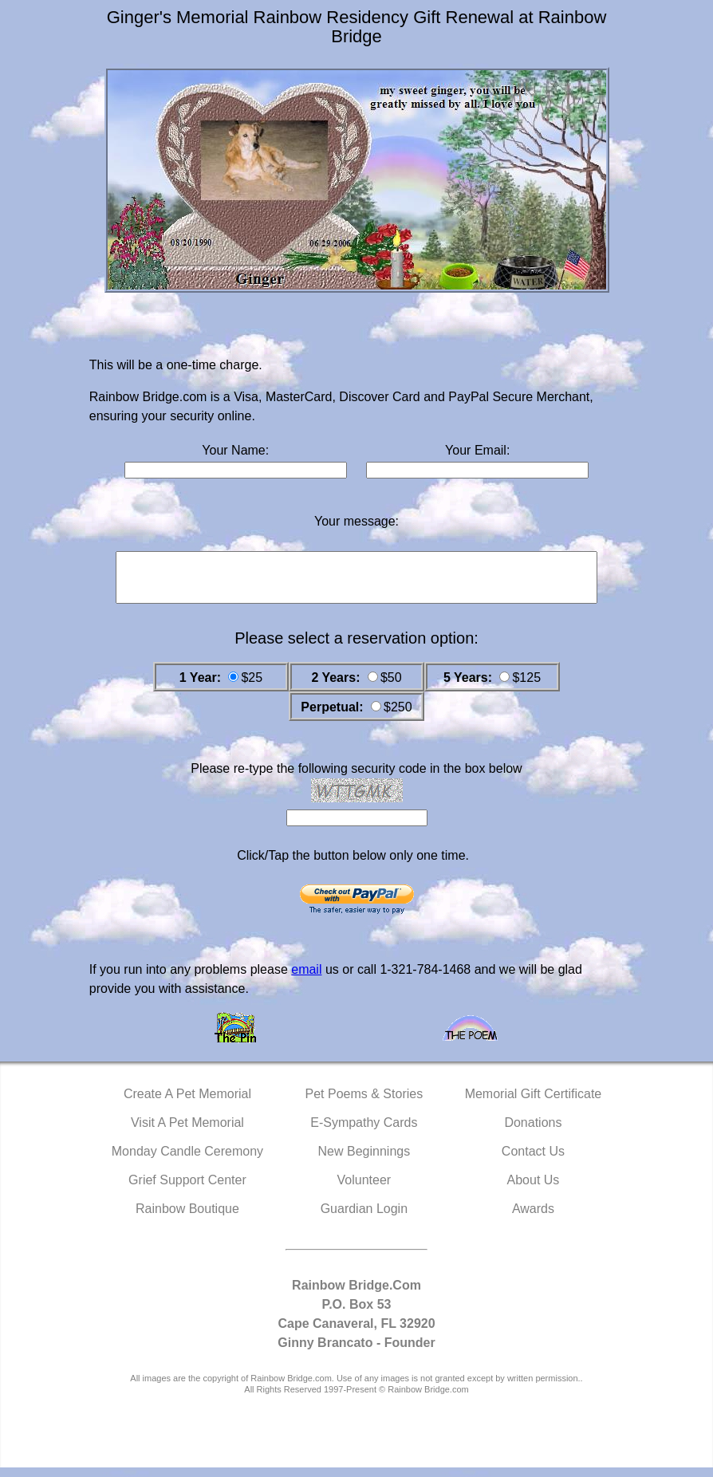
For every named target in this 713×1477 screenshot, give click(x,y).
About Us (533, 1189)
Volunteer (364, 1189)
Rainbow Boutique (187, 1218)
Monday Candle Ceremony (187, 1161)
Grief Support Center (187, 1189)
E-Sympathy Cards (363, 1132)
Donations (532, 1132)
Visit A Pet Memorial (187, 1132)
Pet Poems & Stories (364, 1103)
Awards (533, 1218)
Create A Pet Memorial (187, 1103)
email (306, 979)
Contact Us (533, 1161)
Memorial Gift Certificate (533, 1103)
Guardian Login (364, 1218)
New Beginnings (364, 1161)
